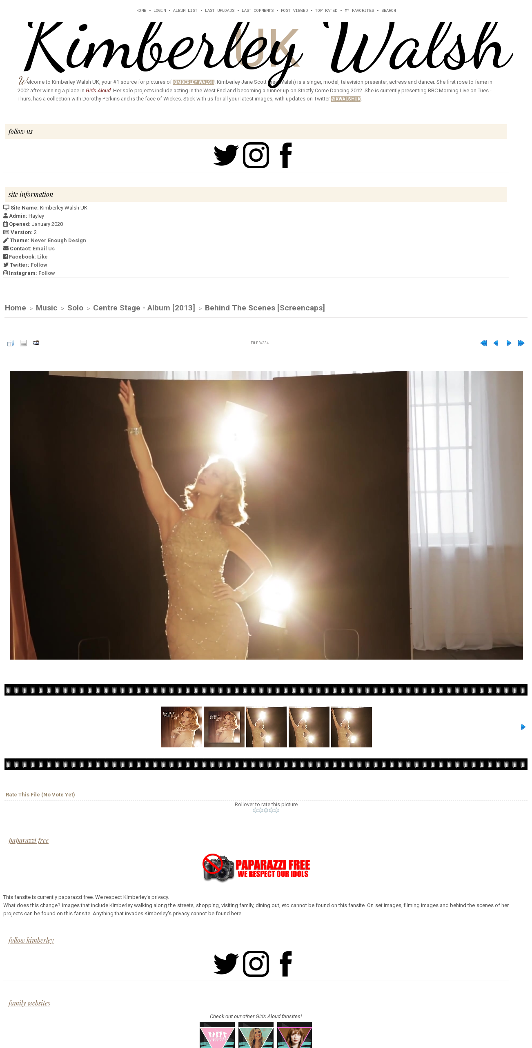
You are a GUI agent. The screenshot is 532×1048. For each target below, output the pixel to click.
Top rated (326, 11)
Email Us (44, 248)
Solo (75, 308)
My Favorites (359, 11)
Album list (185, 11)
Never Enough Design (58, 240)
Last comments (258, 11)
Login (160, 11)
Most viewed (294, 11)
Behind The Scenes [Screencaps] (265, 308)
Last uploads (219, 11)
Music (47, 308)
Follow (39, 265)
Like (42, 257)
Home (141, 11)
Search (388, 11)
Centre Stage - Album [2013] (144, 308)
